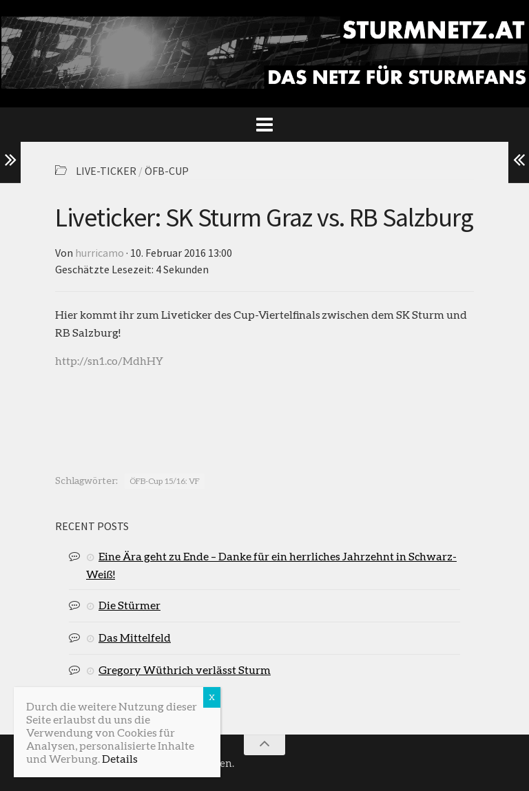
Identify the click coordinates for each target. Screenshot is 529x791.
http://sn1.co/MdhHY (109, 360)
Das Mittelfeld (134, 637)
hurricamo (99, 253)
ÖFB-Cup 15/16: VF (164, 481)
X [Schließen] (212, 697)
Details (120, 758)
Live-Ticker (106, 171)
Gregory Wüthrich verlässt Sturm (184, 669)
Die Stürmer (129, 604)
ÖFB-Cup (167, 171)
